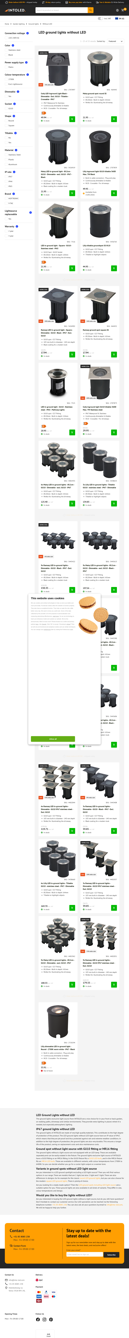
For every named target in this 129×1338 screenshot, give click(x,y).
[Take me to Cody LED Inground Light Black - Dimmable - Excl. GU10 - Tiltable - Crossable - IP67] (58, 68)
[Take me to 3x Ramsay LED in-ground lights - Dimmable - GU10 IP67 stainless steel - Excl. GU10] (99, 858)
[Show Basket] (122, 10)
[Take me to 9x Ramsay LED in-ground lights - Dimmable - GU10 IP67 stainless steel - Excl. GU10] (99, 935)
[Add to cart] (72, 119)
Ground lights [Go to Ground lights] (34, 24)
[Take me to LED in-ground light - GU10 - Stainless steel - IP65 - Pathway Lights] (58, 382)
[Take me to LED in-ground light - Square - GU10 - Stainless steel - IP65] (58, 220)
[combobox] (64, 10)
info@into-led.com (17, 1280)
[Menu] (53, 1331)
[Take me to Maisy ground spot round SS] (99, 68)
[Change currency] (119, 18)
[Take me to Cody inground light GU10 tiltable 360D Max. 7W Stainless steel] (99, 382)
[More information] (27, 33)
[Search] (90, 10)
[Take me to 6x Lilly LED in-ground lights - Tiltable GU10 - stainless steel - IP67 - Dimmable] (58, 858)
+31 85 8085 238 (59, 1204)
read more (56, 616)
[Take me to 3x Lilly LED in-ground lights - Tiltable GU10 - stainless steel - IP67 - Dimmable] (99, 460)
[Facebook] (38, 1319)
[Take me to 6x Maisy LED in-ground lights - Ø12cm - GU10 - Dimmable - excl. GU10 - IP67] (58, 460)
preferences (47, 629)
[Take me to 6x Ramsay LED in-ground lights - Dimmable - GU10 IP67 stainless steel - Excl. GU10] (58, 781)
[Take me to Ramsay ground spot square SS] (99, 305)
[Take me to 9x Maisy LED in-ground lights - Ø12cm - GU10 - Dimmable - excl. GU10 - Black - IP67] (99, 540)
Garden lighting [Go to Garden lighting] (19, 24)
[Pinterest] (51, 1319)
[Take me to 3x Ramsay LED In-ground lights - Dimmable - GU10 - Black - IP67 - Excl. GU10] (99, 781)
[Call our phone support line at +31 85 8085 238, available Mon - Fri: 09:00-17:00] (22, 1238)
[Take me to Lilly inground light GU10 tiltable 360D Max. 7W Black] (99, 146)
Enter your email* (73, 1250)
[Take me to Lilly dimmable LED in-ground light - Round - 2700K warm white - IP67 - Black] (58, 1021)
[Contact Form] (22, 1247)
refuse (68, 624)
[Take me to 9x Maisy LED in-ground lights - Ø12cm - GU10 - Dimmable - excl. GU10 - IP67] (58, 935)
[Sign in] (117, 10)
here (37, 624)
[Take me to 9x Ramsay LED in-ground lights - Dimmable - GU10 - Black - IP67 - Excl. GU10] (58, 540)
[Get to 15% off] (111, 1255)
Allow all (53, 739)
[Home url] (15, 10)
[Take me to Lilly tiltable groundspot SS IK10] (99, 220)
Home (7, 24)
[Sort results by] (116, 41)
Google (44, 624)
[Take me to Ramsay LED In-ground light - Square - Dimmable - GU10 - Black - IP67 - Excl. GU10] (58, 305)
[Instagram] (44, 1319)
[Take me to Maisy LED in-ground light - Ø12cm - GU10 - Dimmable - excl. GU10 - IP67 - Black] (58, 146)
